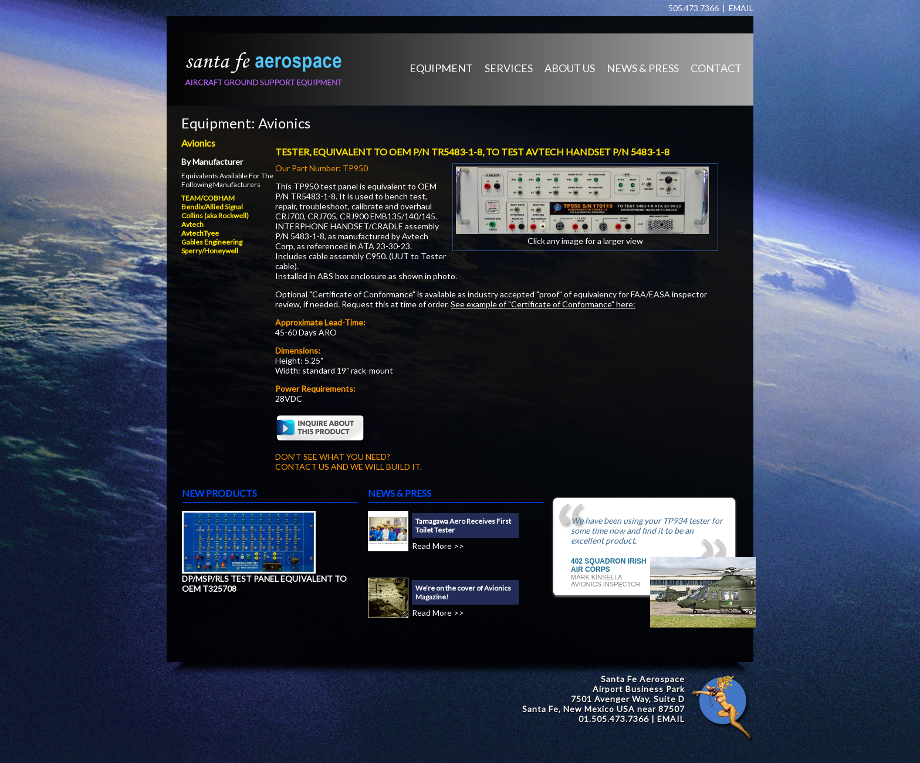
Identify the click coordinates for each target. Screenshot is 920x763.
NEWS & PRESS (643, 68)
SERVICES (509, 68)
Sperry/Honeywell (209, 250)
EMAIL (741, 8)
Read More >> (438, 546)
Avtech (192, 224)
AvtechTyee (200, 233)
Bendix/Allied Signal (212, 206)
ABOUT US (569, 68)
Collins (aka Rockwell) (215, 215)
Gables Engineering (211, 242)
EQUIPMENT (441, 68)
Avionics (284, 122)
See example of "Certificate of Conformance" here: (543, 304)
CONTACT (716, 68)
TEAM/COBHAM (208, 198)
